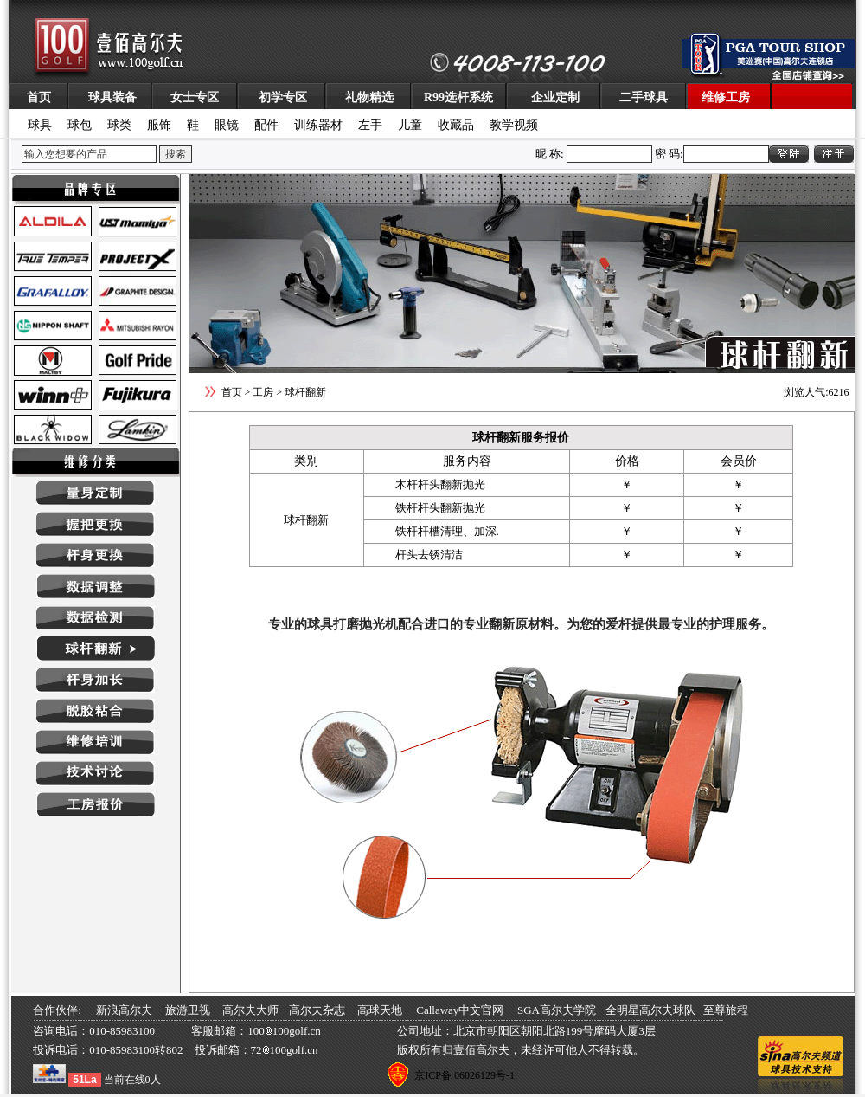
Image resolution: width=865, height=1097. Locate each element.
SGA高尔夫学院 (556, 1009)
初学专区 (283, 97)
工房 (263, 392)
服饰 (159, 125)
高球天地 (379, 1009)
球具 (40, 125)
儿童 (410, 125)
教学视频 (514, 125)
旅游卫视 (187, 1009)
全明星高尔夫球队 (650, 1009)
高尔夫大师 (250, 1009)
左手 (370, 125)
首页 (39, 97)
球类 (119, 125)
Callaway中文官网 (459, 1009)
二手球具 (643, 97)
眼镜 (227, 125)
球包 (79, 125)
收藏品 (456, 125)
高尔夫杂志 (317, 1009)
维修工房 (726, 97)
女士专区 (194, 97)
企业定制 (555, 97)
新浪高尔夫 (124, 1009)
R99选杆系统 (458, 97)
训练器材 (318, 125)
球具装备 (112, 97)
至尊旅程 (725, 1009)
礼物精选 (369, 97)
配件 (266, 125)
